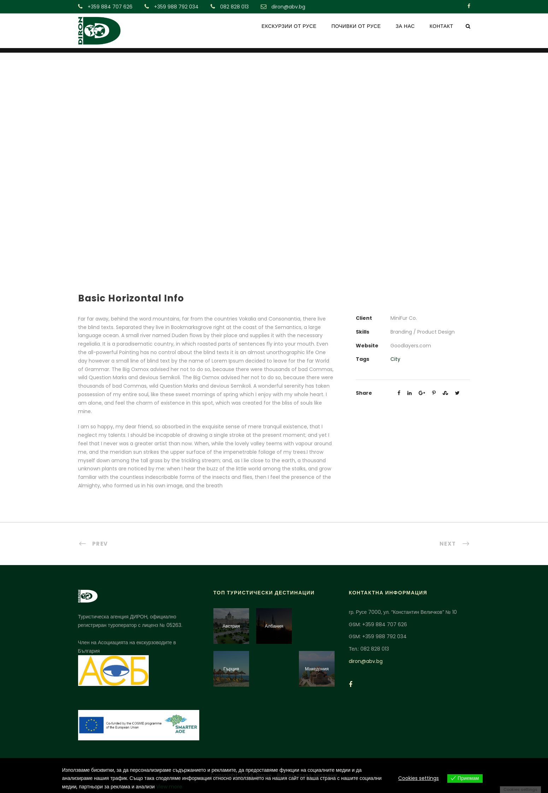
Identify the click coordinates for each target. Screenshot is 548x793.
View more (169, 786)
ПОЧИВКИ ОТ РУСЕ (356, 26)
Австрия (231, 626)
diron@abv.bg (366, 661)
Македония (317, 668)
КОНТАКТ (441, 26)
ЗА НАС (405, 26)
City (395, 359)
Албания (274, 626)
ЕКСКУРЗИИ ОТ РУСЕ (289, 26)
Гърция (231, 668)
